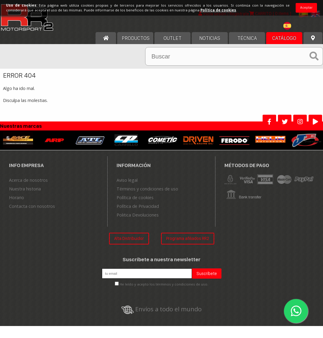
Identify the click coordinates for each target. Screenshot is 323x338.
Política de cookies (135, 197)
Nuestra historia (25, 189)
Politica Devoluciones (138, 215)
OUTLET (172, 38)
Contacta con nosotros (32, 206)
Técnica (247, 38)
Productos (136, 38)
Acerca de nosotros (28, 180)
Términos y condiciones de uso (147, 189)
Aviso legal (127, 180)
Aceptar (306, 7)
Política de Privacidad (138, 206)
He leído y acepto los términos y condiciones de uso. (164, 284)
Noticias (209, 38)
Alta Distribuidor (129, 238)
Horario (16, 197)
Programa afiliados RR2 (187, 238)
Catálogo (284, 38)
